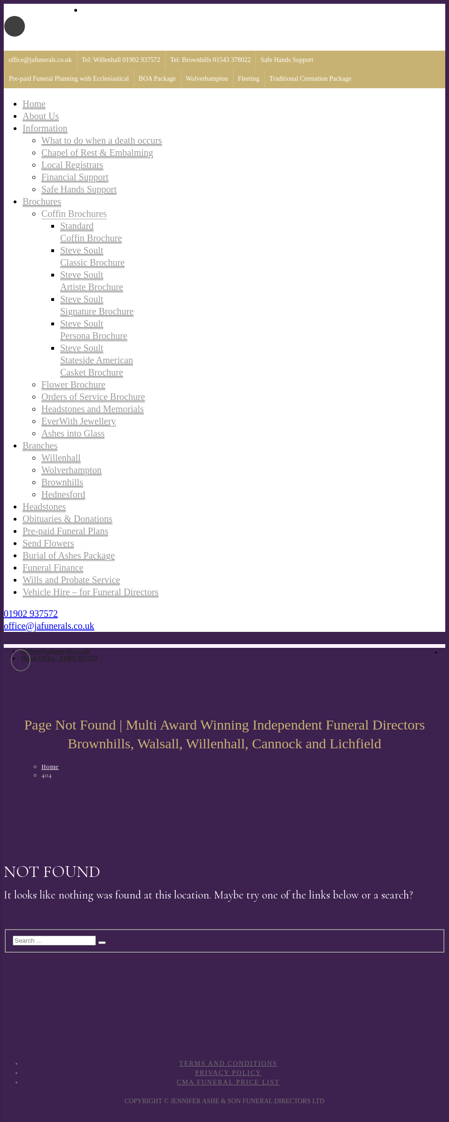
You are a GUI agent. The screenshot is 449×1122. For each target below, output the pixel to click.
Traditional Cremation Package (310, 78)
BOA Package (157, 78)
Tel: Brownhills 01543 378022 (210, 59)
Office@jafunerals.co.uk (55, 651)
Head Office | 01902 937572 (59, 658)
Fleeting (249, 78)
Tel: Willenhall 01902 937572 (121, 59)
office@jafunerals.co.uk (40, 59)
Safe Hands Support (286, 59)
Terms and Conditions (228, 1063)
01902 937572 (31, 613)
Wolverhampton (207, 78)
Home (50, 766)
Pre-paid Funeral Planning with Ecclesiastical (69, 78)
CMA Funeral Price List (228, 1082)
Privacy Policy (228, 1072)
